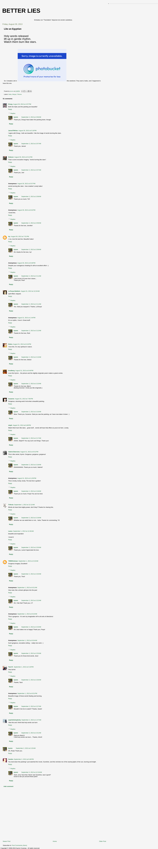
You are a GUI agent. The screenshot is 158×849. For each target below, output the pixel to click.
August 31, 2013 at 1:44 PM (26, 317)
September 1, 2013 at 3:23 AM (28, 561)
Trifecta (10, 504)
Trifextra (19, 94)
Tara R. (10, 667)
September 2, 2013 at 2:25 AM (31, 653)
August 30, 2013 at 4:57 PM (22, 104)
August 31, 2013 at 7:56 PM (24, 399)
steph (10, 425)
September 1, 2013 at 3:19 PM (23, 667)
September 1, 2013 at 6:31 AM (27, 587)
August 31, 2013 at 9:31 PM (29, 452)
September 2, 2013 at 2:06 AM (31, 117)
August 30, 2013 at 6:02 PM (26, 210)
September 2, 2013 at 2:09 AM (31, 196)
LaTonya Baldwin (14, 291)
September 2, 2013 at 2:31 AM (31, 733)
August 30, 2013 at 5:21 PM (23, 157)
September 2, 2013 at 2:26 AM (31, 680)
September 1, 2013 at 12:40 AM (23, 531)
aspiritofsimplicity (14, 720)
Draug (10, 104)
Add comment (8, 786)
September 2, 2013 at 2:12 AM (31, 330)
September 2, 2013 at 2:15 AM (31, 383)
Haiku (10, 94)
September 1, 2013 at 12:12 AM (24, 504)
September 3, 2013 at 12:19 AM (31, 772)
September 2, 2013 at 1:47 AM (31, 720)
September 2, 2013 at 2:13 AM (31, 357)
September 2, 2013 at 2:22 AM (31, 600)
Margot (14, 94)
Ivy (9, 236)
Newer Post (6, 841)
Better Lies (21, 10)
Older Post (102, 841)
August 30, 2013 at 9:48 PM (26, 263)
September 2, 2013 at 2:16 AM (31, 411)
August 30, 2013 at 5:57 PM (26, 183)
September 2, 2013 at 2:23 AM (31, 627)
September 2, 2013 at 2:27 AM (31, 706)
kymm (16, 117)
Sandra (10, 759)
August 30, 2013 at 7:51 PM (20, 236)
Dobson (11, 157)
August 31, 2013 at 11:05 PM (26, 478)
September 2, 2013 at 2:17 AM (31, 438)
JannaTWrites (13, 130)
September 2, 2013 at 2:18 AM (31, 464)
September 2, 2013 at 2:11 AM (31, 276)
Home (55, 841)
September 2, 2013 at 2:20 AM (31, 547)
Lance (10, 531)
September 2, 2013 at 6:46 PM (24, 759)
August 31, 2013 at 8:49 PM (22, 425)
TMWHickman (13, 561)
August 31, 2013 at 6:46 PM (24, 370)
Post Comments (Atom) (19, 845)
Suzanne (11, 399)
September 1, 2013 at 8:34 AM (27, 640)
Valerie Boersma (14, 452)
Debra (10, 344)
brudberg (11, 370)
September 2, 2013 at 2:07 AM (31, 143)
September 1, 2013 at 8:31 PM (27, 693)
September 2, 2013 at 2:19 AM (31, 517)
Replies (12, 113)
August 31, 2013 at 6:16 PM (22, 344)
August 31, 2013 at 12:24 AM (30, 291)
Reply (10, 109)
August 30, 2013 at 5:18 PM (27, 130)
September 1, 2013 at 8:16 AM (27, 614)
